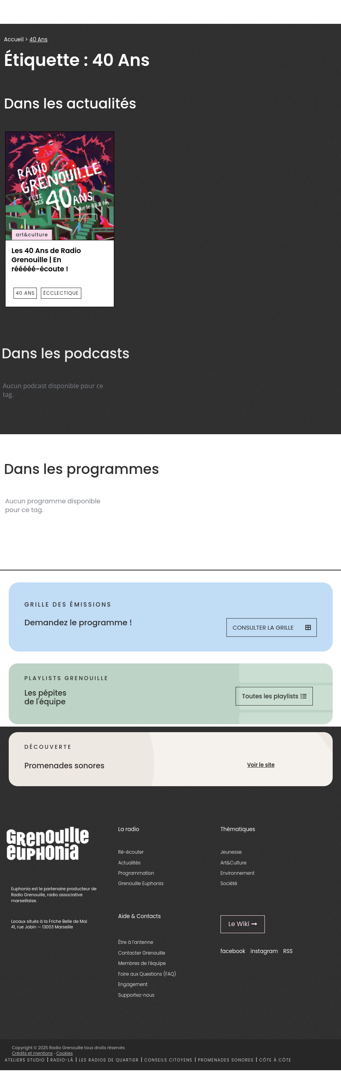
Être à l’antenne (135, 942)
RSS (288, 951)
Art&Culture (233, 863)
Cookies (64, 1053)
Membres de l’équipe (142, 963)
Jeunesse (231, 852)
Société (228, 883)
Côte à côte (275, 1060)
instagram (264, 951)
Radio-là (61, 1060)
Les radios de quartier (109, 1060)
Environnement (237, 873)
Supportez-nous (136, 995)
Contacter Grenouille (141, 953)
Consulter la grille (271, 627)
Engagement (133, 984)
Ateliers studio (25, 1060)
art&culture (32, 235)
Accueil (13, 39)
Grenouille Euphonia (140, 883)
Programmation (136, 873)
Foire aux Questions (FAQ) (147, 974)
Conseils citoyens (168, 1060)
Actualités (129, 863)
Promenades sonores (226, 1060)
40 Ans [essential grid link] (25, 293)
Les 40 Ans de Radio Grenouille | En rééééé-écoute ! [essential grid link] (46, 259)
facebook (232, 951)
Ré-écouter (131, 852)
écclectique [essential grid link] (61, 293)
